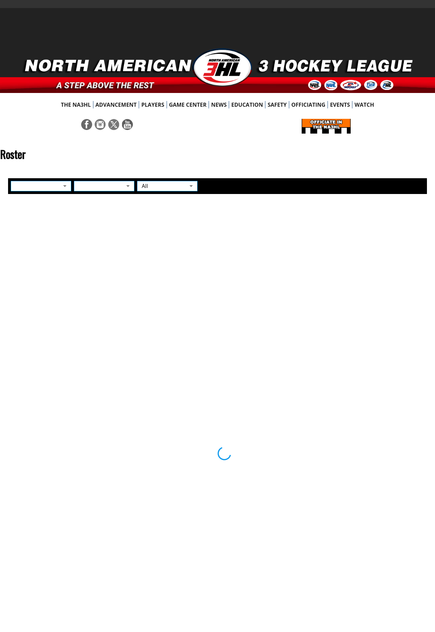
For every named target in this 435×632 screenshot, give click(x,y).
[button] (41, 186)
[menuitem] (76, 105)
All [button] (145, 186)
